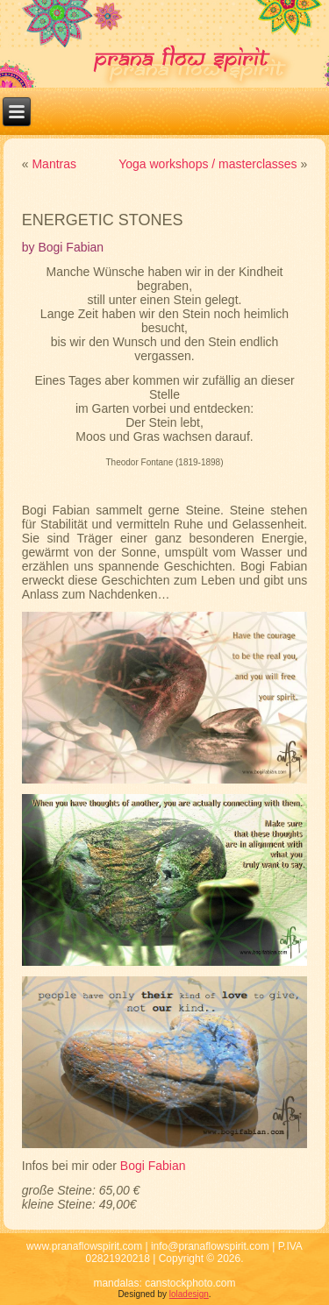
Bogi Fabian (153, 1166)
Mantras (54, 164)
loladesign (189, 1294)
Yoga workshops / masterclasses (207, 164)
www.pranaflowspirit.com (84, 1246)
